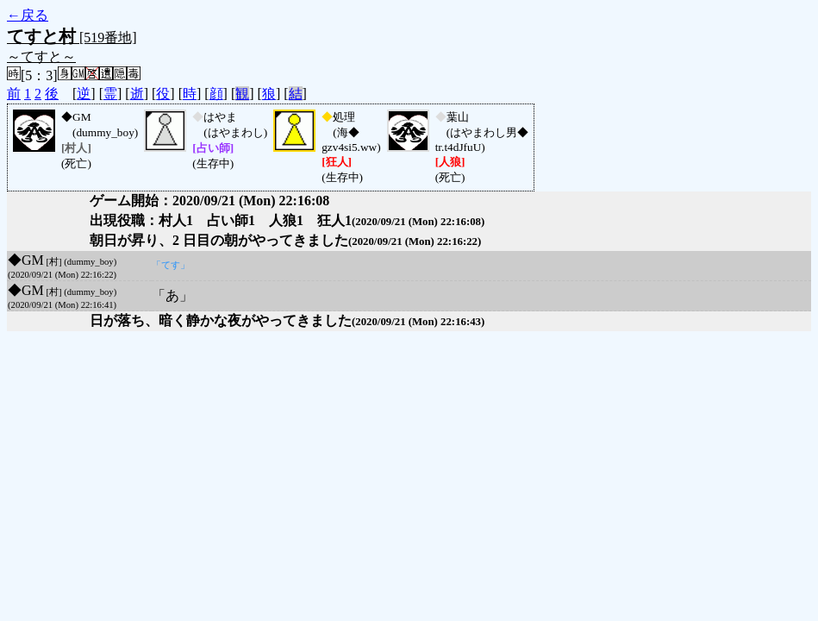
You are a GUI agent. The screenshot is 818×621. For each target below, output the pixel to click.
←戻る (27, 15)
